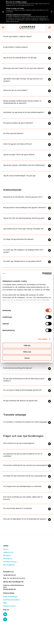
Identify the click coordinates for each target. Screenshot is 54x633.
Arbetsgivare (7, 558)
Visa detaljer (42, 339)
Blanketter (7, 555)
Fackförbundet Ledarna (11, 600)
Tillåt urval (27, 352)
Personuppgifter (9, 565)
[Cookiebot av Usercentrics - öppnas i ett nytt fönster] (42, 273)
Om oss (5, 549)
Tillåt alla (27, 345)
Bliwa (5, 603)
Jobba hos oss (8, 552)
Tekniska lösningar (10, 562)
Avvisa (27, 358)
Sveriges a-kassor (9, 606)
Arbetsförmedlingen (10, 596)
